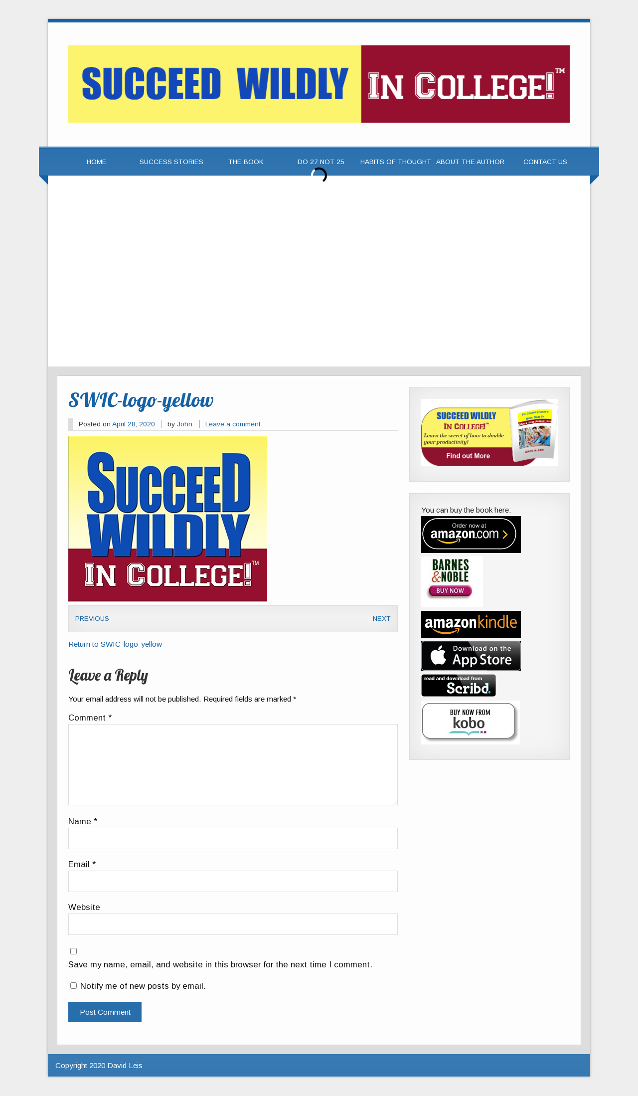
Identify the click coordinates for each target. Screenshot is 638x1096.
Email (82, 865)
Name (82, 822)
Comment (90, 718)
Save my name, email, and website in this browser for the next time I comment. (220, 965)
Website (84, 908)
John (184, 424)
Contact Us (545, 162)
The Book (246, 162)
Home (97, 162)
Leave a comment (233, 424)
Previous (92, 618)
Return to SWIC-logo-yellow (115, 644)
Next (382, 618)
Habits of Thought (395, 162)
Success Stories (171, 162)
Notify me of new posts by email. (143, 986)
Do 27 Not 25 (321, 162)
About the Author (470, 162)
